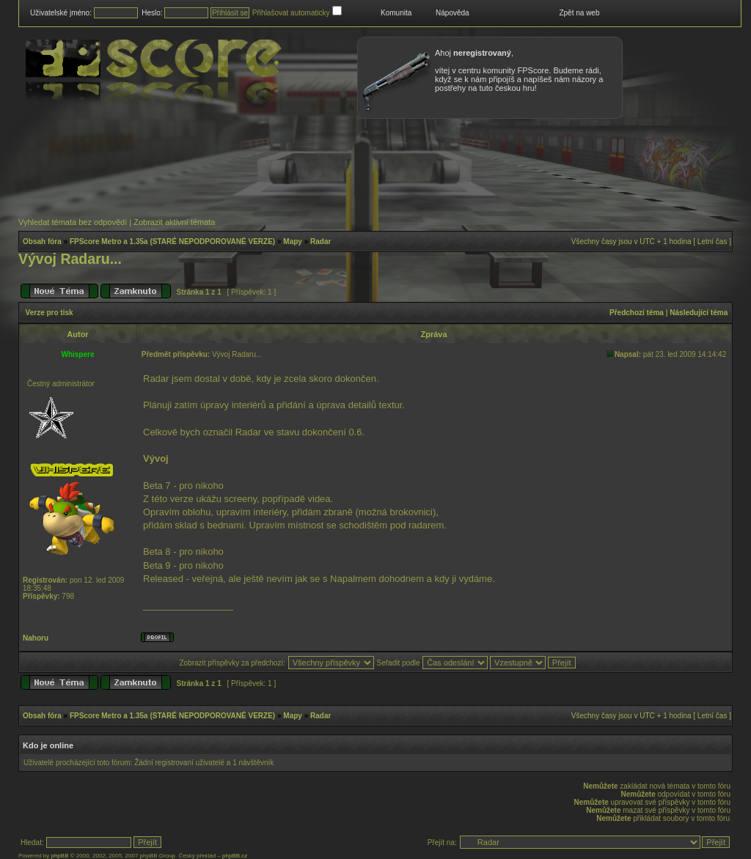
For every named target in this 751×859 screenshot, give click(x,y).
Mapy (292, 241)
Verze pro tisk (49, 313)
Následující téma (699, 313)
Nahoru (35, 638)
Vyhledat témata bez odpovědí (72, 222)
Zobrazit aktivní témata (174, 222)
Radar (320, 241)
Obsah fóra (42, 241)
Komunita (396, 13)
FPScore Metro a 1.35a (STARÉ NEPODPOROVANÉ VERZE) (172, 241)
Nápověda (452, 13)
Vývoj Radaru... (70, 259)
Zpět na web (579, 13)
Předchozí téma (636, 313)
